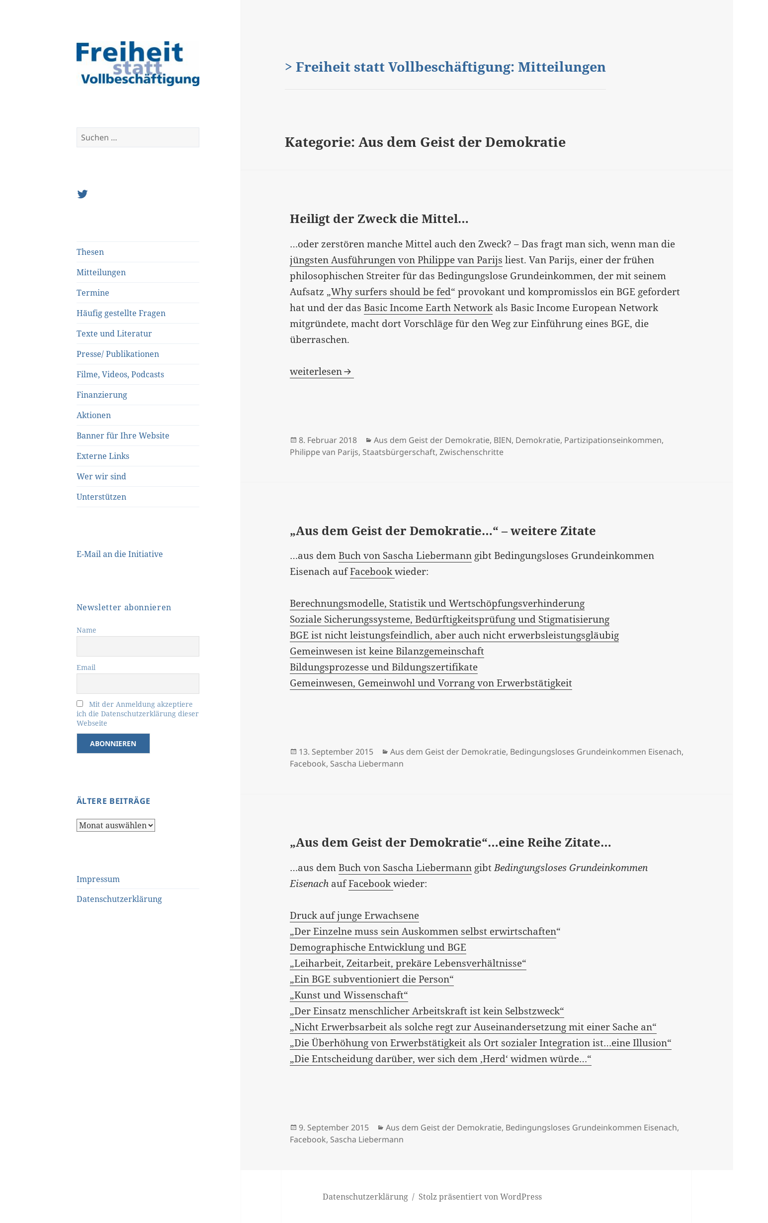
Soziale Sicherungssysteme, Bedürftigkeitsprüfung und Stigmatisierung (449, 619)
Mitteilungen (101, 272)
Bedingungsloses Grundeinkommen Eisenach (596, 751)
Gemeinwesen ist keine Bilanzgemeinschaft (387, 651)
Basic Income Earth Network (428, 307)
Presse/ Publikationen (118, 353)
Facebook (372, 571)
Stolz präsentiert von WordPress (480, 1196)
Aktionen (94, 415)
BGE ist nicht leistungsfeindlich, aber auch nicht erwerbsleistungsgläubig (454, 635)
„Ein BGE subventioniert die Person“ (372, 979)
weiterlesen (322, 371)
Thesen (90, 251)
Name (86, 630)
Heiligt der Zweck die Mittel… (379, 218)
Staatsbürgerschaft (398, 451)
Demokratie (537, 440)
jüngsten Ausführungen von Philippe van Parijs (396, 259)
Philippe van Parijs (324, 451)
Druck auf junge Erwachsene (354, 915)
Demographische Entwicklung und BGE (378, 947)
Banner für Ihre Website (123, 435)
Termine (93, 292)
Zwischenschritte (471, 451)
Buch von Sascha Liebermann (405, 555)
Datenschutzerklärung (119, 898)
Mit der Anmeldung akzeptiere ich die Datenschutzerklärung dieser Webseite (138, 713)
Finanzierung (102, 394)
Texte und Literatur (114, 333)
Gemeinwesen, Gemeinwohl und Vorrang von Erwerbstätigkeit (431, 682)
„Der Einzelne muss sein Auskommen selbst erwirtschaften (423, 931)
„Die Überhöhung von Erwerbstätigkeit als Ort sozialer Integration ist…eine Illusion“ (481, 1042)
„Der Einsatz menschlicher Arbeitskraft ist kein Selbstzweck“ (427, 1010)
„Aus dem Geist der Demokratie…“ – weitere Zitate (443, 530)
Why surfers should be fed (391, 291)
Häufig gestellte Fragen (121, 313)
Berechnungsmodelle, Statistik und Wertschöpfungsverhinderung (437, 603)
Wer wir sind (101, 476)
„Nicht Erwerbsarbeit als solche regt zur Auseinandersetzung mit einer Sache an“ (473, 1026)
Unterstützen (101, 496)
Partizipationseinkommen (613, 440)
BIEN (503, 440)
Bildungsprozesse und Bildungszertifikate (384, 667)
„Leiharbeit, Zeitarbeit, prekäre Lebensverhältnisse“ (408, 963)
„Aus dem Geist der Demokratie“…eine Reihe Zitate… (450, 842)
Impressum (98, 879)
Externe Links (103, 455)
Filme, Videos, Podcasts (120, 374)
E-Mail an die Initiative (120, 554)
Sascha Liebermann (367, 763)
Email (86, 667)
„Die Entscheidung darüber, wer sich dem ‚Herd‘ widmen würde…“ (441, 1058)
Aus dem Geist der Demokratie (432, 440)
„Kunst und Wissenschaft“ (349, 995)
